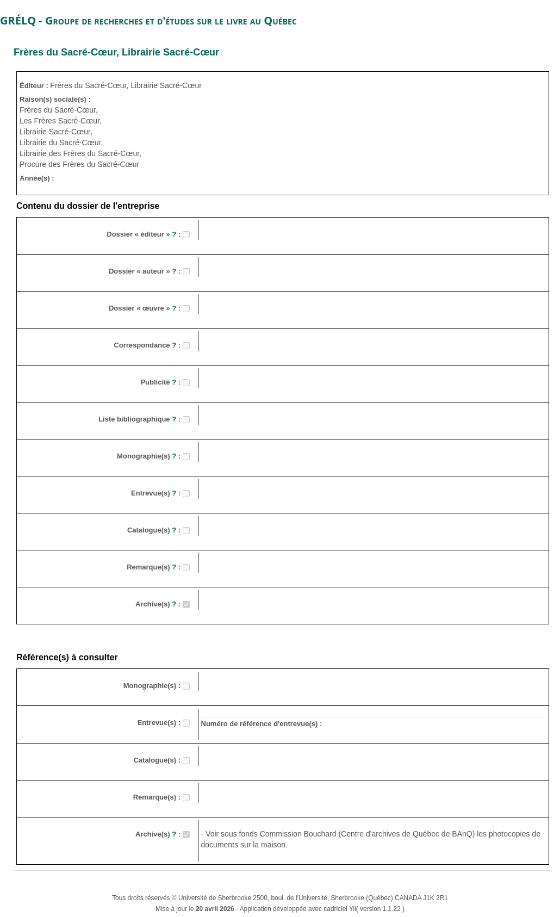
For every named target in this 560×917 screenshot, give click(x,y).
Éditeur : (35, 86)
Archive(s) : (159, 604)
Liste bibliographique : (140, 419)
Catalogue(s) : (155, 530)
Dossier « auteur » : (146, 271)
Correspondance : (148, 345)
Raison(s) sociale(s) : (55, 99)
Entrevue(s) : (157, 493)
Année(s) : (37, 178)
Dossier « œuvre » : (146, 308)
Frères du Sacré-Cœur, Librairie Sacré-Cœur (116, 52)
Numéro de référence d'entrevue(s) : (261, 724)
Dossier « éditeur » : (144, 234)
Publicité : (161, 382)
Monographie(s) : (150, 456)
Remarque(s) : (155, 567)
